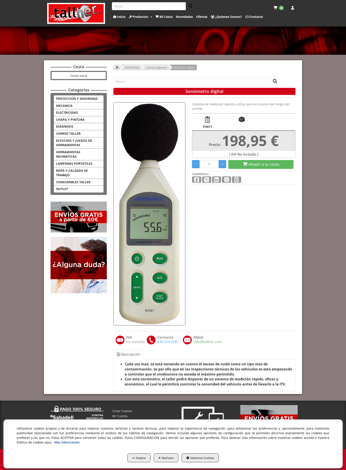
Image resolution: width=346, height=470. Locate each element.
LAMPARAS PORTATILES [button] (74, 163)
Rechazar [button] (166, 459)
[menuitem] (278, 7)
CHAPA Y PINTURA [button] (70, 119)
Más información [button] (67, 444)
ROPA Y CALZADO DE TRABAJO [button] (72, 172)
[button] (76, 13)
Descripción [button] (128, 354)
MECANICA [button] (64, 106)
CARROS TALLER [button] (68, 133)
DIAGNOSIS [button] (64, 126)
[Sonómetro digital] (149, 214)
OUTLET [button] (62, 189)
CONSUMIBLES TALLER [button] (73, 182)
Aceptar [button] (132, 459)
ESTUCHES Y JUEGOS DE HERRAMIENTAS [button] (74, 142)
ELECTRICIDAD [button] (67, 112)
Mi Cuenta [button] (120, 416)
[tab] (128, 354)
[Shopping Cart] (260, 164)
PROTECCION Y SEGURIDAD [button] (77, 98)
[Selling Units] (209, 164)
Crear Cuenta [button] (122, 411)
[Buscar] (189, 6)
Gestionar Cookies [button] (207, 459)
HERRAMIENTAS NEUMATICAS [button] (68, 154)
